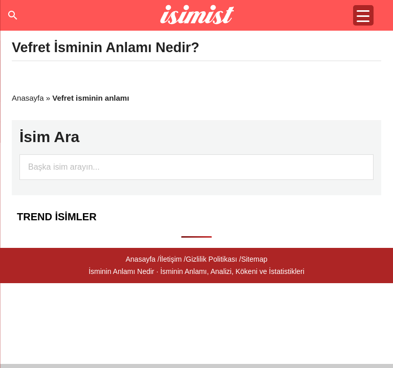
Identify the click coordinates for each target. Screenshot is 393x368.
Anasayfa (28, 98)
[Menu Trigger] (363, 15)
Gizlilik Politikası (211, 259)
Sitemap (254, 259)
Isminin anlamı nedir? (197, 15)
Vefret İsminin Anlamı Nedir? (106, 47)
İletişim (171, 259)
